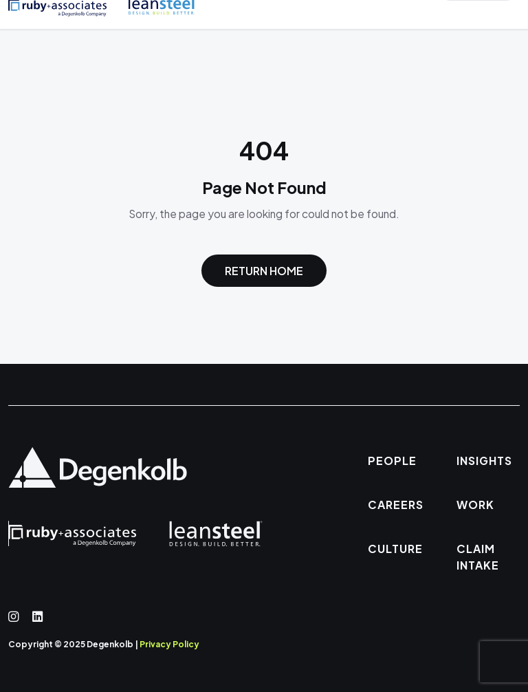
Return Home (264, 270)
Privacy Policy (169, 644)
